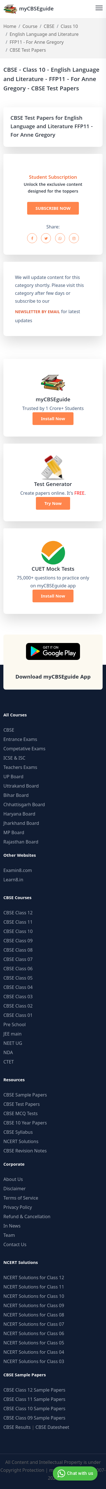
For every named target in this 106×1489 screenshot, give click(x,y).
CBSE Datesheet (52, 1427)
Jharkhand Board (21, 823)
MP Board (13, 832)
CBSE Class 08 (18, 950)
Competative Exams (24, 748)
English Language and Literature (44, 34)
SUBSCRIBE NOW (53, 208)
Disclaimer (14, 1188)
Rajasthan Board (20, 842)
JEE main (12, 1034)
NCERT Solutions (20, 1141)
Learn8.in (13, 880)
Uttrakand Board (21, 786)
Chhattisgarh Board (24, 804)
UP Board (13, 776)
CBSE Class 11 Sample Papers (34, 1399)
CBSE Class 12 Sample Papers (34, 1390)
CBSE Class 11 (18, 922)
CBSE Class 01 (18, 1015)
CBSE (49, 26)
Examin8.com (17, 870)
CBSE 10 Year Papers (25, 1123)
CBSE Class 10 (18, 931)
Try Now (53, 503)
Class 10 (69, 26)
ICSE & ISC (14, 758)
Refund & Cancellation (27, 1216)
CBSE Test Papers (21, 1104)
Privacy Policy (17, 1207)
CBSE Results (17, 1427)
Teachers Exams (20, 767)
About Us (13, 1179)
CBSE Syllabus (18, 1132)
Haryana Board (19, 814)
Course (29, 26)
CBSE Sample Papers (25, 1095)
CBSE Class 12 (18, 913)
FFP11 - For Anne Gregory (37, 42)
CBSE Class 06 (18, 968)
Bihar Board (16, 795)
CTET (8, 1062)
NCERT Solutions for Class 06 (33, 1333)
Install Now (53, 418)
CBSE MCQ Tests (20, 1113)
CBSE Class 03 (18, 996)
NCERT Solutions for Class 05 (33, 1343)
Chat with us (74, 1473)
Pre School (14, 1024)
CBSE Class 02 (18, 1006)
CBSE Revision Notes (25, 1151)
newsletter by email (37, 312)
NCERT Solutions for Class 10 (33, 1296)
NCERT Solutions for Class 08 (33, 1315)
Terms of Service (20, 1198)
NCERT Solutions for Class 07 (33, 1324)
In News (12, 1226)
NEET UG (12, 1043)
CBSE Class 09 (18, 941)
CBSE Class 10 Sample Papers (34, 1408)
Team (9, 1235)
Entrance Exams (20, 739)
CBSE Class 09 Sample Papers (34, 1418)
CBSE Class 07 (18, 959)
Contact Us (14, 1244)
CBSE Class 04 (18, 987)
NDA (8, 1052)
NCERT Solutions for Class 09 (33, 1305)
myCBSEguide (28, 9)
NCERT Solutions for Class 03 (33, 1361)
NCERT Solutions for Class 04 (33, 1352)
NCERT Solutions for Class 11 (33, 1287)
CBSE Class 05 (18, 978)
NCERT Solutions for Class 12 (33, 1277)
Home (9, 26)
